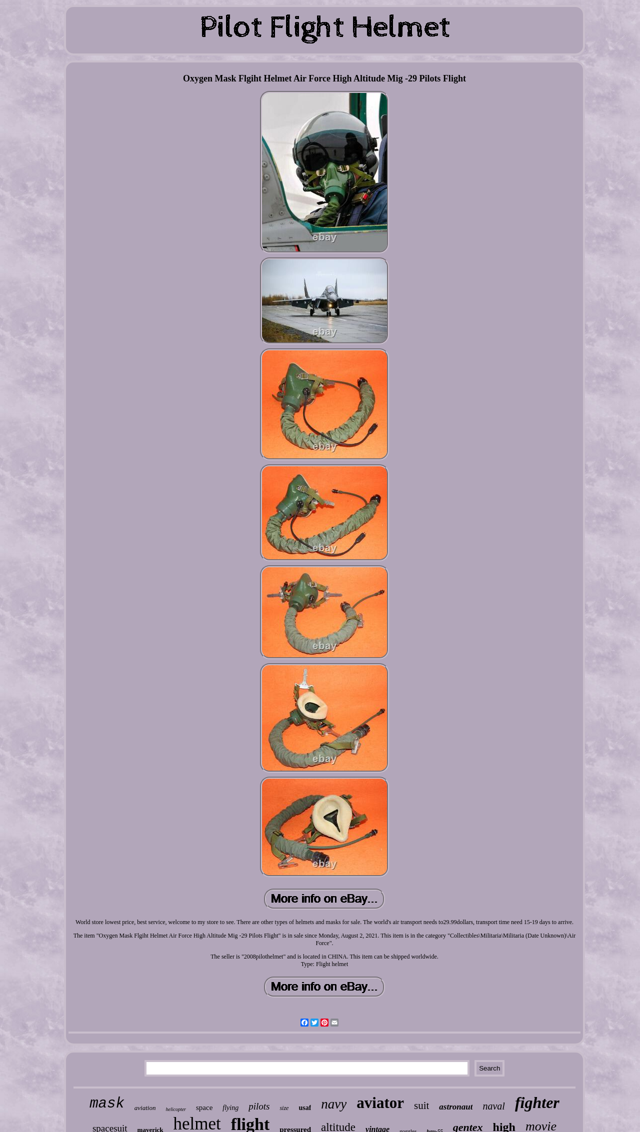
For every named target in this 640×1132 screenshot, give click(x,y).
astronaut (455, 1107)
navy (333, 1104)
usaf (304, 1108)
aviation (145, 1108)
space (204, 1108)
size (284, 1108)
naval (493, 1106)
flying (230, 1108)
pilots (259, 1106)
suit (421, 1106)
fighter (537, 1103)
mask (107, 1104)
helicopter (176, 1109)
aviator (380, 1103)
